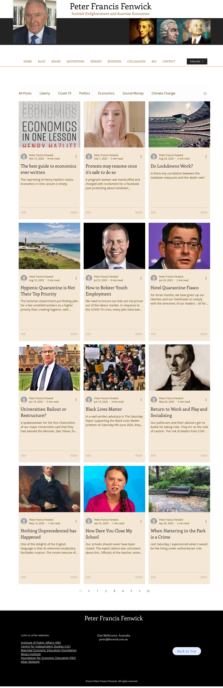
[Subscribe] (197, 61)
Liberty (45, 93)
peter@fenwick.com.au (113, 639)
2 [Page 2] (106, 591)
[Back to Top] (187, 651)
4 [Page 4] (123, 591)
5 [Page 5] (131, 591)
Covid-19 (64, 93)
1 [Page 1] (97, 591)
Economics (106, 93)
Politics (84, 93)
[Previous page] (89, 591)
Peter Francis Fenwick (110, 5)
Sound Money (133, 93)
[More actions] (77, 156)
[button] (114, 61)
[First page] (80, 591)
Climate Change (163, 93)
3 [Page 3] (114, 591)
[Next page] (139, 591)
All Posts (25, 93)
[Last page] (148, 591)
